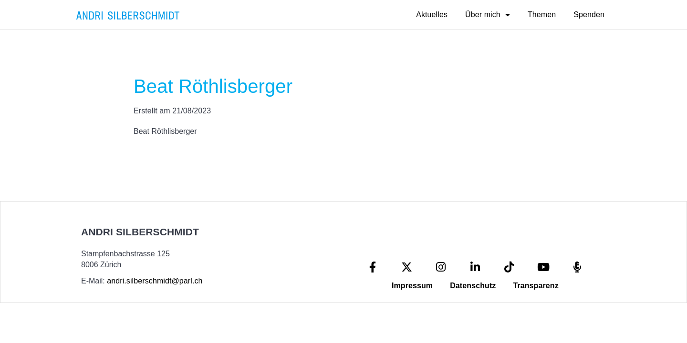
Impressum (412, 286)
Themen (542, 14)
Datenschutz (473, 286)
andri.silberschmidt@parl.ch (154, 281)
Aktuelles (432, 14)
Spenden (588, 14)
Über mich (487, 14)
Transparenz (535, 286)
